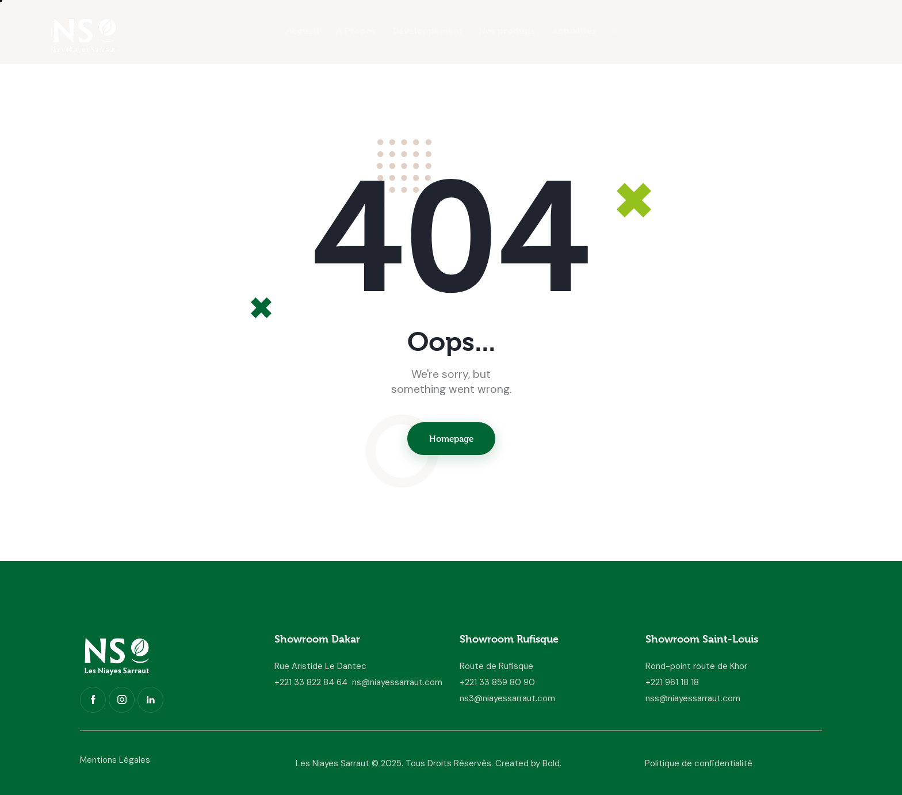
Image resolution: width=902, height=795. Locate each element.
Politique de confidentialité (698, 763)
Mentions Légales (115, 760)
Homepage (451, 438)
